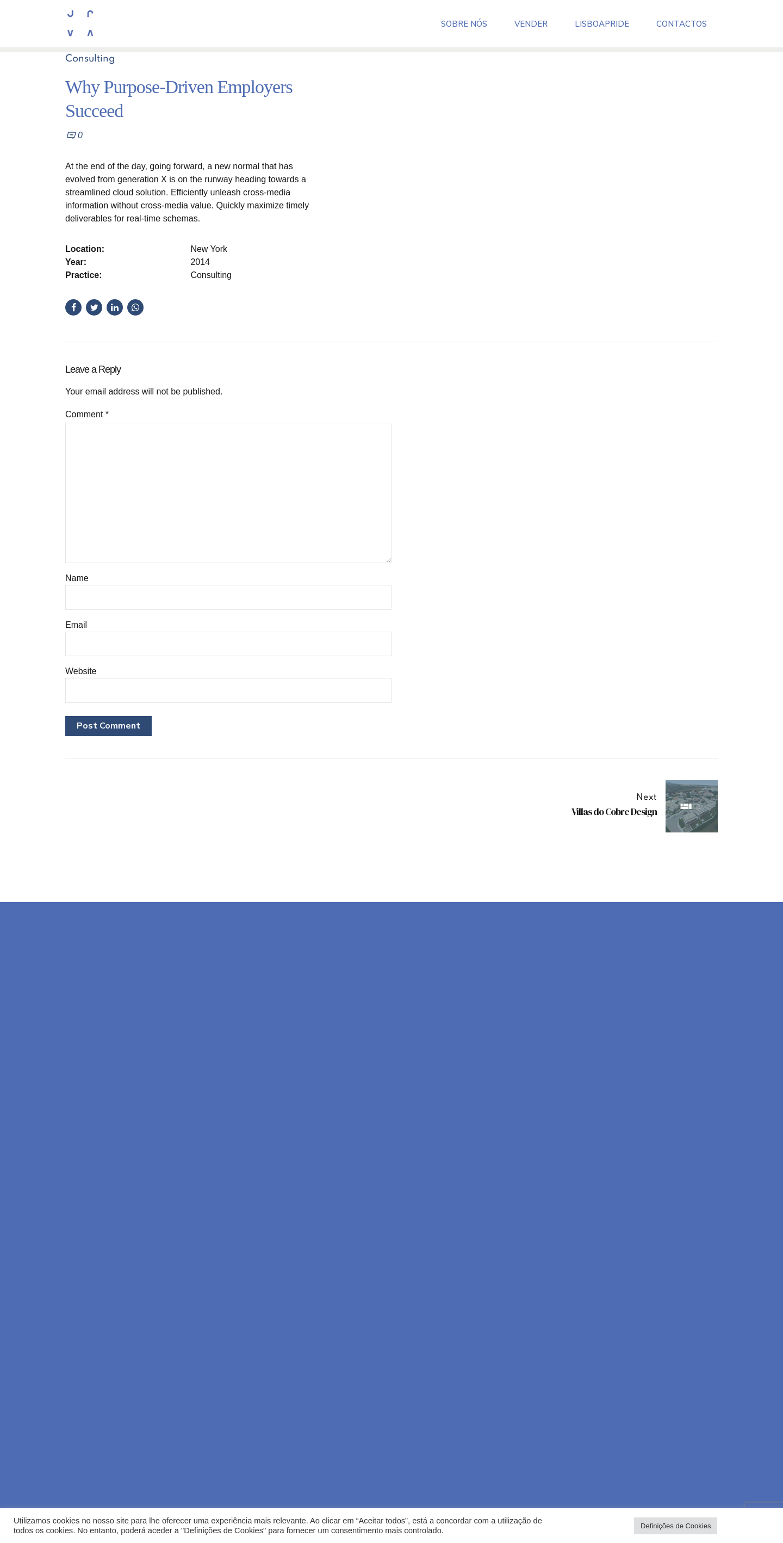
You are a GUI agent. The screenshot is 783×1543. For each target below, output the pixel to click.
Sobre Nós (464, 22)
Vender (531, 22)
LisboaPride (602, 22)
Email (76, 624)
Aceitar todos (746, 1525)
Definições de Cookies (676, 1526)
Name (77, 578)
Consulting (90, 59)
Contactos (681, 22)
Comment (87, 414)
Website (81, 671)
